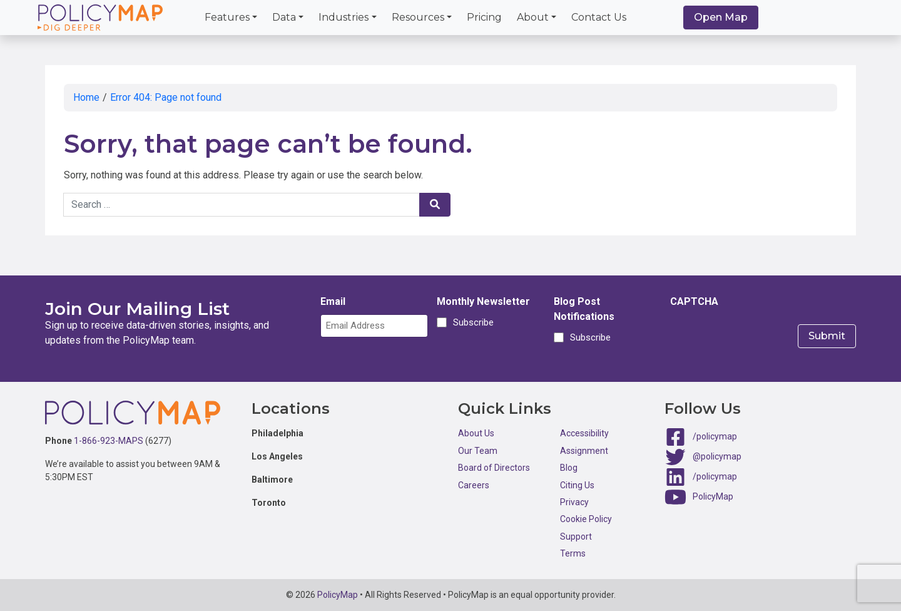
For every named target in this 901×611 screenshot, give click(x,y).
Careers (473, 485)
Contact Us (598, 17)
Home (86, 97)
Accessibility (584, 433)
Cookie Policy (586, 519)
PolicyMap (713, 496)
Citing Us (577, 485)
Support (576, 536)
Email (332, 301)
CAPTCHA (694, 301)
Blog (569, 468)
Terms (573, 553)
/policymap (715, 436)
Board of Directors (494, 468)
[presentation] (765, 338)
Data (284, 17)
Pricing (484, 17)
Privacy (574, 502)
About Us (476, 433)
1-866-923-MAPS (108, 441)
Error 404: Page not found (165, 97)
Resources (418, 17)
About (533, 17)
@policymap (717, 456)
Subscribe (471, 322)
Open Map (721, 17)
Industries (343, 17)
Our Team (477, 451)
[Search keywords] (241, 205)
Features (227, 17)
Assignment (584, 451)
